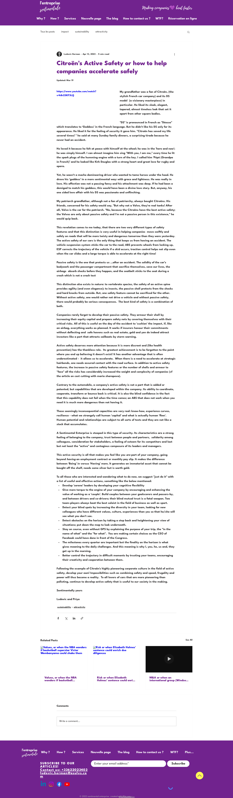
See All (189, 640)
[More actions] (174, 54)
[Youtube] (67, 784)
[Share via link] (81, 618)
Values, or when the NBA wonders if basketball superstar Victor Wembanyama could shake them (61, 679)
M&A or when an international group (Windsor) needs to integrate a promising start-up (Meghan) (169, 679)
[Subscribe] (178, 763)
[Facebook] (59, 784)
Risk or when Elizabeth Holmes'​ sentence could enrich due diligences (116, 679)
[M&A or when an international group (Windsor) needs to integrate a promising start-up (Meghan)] (169, 659)
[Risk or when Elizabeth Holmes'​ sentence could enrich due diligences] (116, 659)
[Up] (199, 775)
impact (65, 32)
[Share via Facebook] (58, 618)
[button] (188, 32)
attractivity (101, 32)
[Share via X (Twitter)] (66, 618)
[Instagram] (51, 784)
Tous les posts (47, 32)
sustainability (82, 32)
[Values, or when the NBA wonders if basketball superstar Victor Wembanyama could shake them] (64, 659)
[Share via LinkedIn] (74, 618)
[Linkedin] (43, 784)
